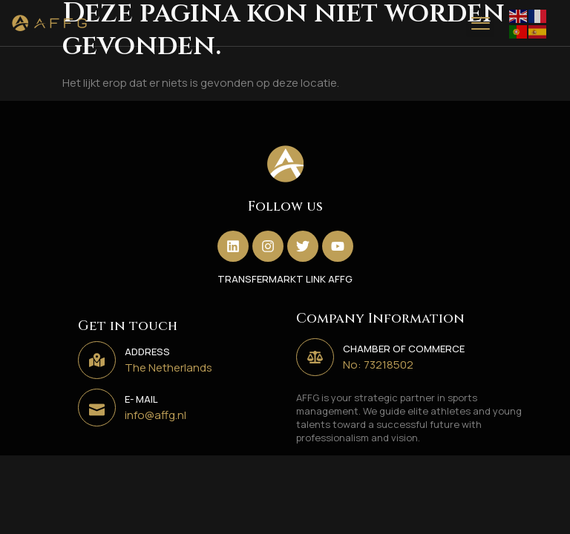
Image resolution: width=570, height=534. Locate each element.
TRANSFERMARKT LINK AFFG (285, 279)
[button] (480, 23)
